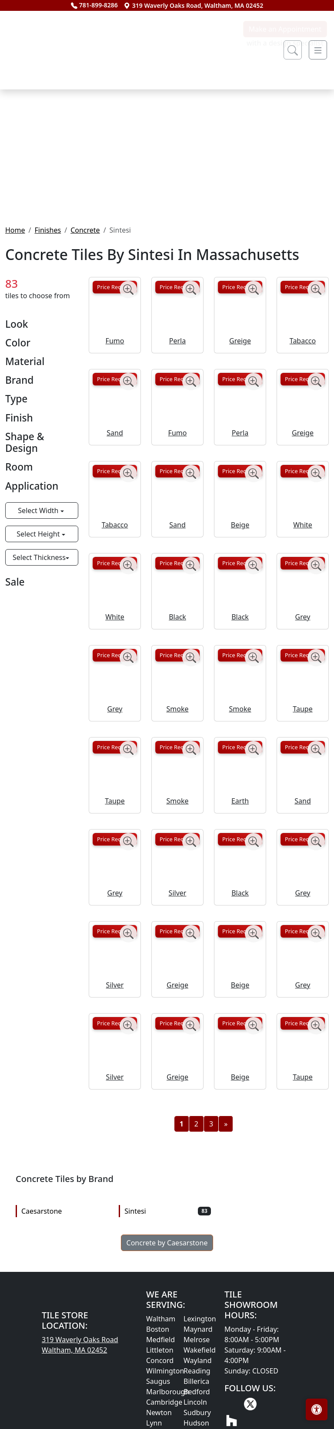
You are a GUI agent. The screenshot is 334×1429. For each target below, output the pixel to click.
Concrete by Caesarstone (167, 1332)
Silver (178, 982)
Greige (240, 430)
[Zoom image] (128, 379)
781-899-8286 (94, 5)
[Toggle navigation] (318, 49)
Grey (303, 706)
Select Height (39, 623)
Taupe (302, 798)
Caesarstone (64, 1300)
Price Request (115, 376)
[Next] (225, 1213)
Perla (177, 430)
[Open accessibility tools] (316, 1409)
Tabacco (303, 430)
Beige (240, 614)
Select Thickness (39, 646)
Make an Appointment (285, 118)
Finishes (47, 319)
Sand (115, 522)
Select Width (39, 599)
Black (177, 706)
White (302, 614)
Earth (240, 890)
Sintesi (167, 1300)
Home (15, 319)
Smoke (178, 798)
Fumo (115, 430)
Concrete (85, 319)
